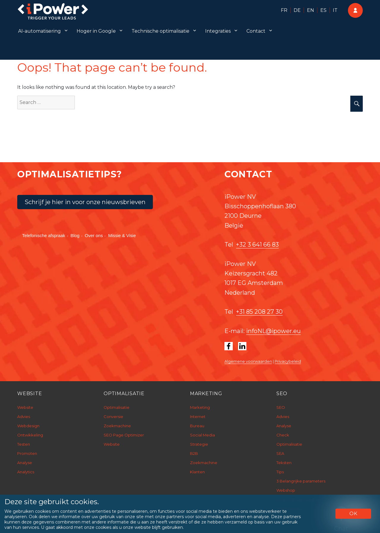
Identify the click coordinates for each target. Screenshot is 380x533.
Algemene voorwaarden (248, 361)
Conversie (113, 416)
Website (25, 407)
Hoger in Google (96, 31)
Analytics (25, 471)
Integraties (218, 31)
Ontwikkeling (30, 435)
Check (282, 435)
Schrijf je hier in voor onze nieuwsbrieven (85, 202)
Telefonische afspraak (43, 235)
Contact (255, 31)
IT (335, 10)
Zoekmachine (117, 425)
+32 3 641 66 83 (257, 244)
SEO (280, 407)
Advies (23, 416)
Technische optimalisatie (160, 31)
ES (323, 10)
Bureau (197, 425)
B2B (194, 453)
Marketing (200, 407)
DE (297, 10)
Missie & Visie (122, 235)
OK (353, 513)
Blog (75, 235)
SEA (280, 453)
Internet (197, 416)
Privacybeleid (288, 361)
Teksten (284, 462)
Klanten (197, 471)
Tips (280, 471)
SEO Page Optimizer (124, 435)
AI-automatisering (39, 31)
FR (284, 10)
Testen (23, 444)
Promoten (27, 453)
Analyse (24, 462)
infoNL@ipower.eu (273, 331)
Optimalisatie (116, 407)
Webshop (285, 490)
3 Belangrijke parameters (300, 481)
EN (310, 10)
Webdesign (28, 425)
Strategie (199, 444)
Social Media (202, 435)
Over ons (94, 235)
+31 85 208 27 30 (259, 311)
